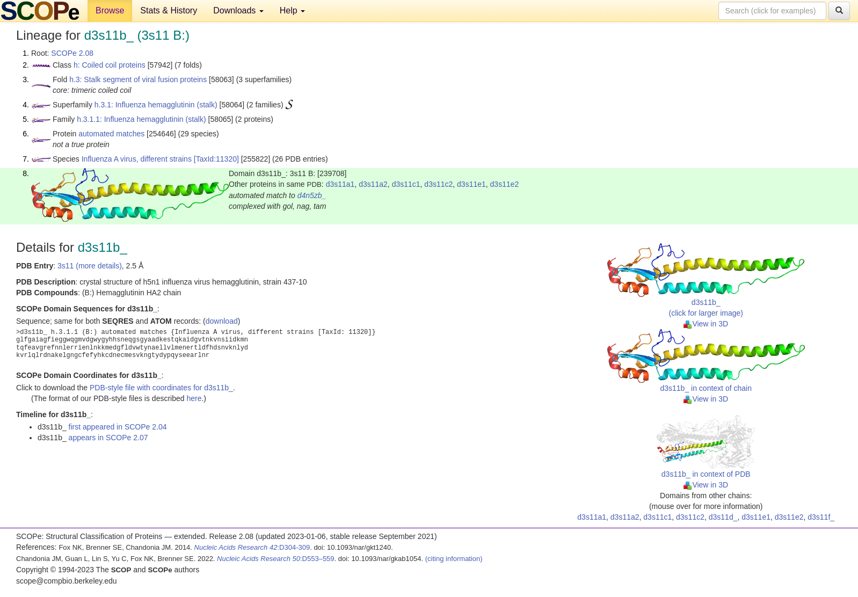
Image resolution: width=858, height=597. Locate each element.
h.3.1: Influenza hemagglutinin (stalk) (155, 104)
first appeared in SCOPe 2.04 (118, 427)
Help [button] (292, 10)
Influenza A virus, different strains (137, 159)
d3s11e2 (504, 184)
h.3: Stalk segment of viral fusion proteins (138, 79)
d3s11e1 (471, 184)
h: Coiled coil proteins (110, 65)
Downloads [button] (238, 10)
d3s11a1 (340, 184)
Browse (110, 10)
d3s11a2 (373, 184)
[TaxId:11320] (216, 159)
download (222, 321)
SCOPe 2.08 (72, 53)
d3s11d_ (723, 517)
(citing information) (454, 559)
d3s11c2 (438, 184)
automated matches (111, 133)
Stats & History (168, 10)
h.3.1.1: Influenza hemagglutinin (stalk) (141, 119)
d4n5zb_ (311, 195)
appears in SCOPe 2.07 (108, 437)
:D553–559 (276, 559)
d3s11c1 (406, 184)
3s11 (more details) (89, 265)
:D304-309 (252, 547)
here (193, 398)
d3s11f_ (821, 517)
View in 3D (706, 323)
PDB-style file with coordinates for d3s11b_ (161, 387)
